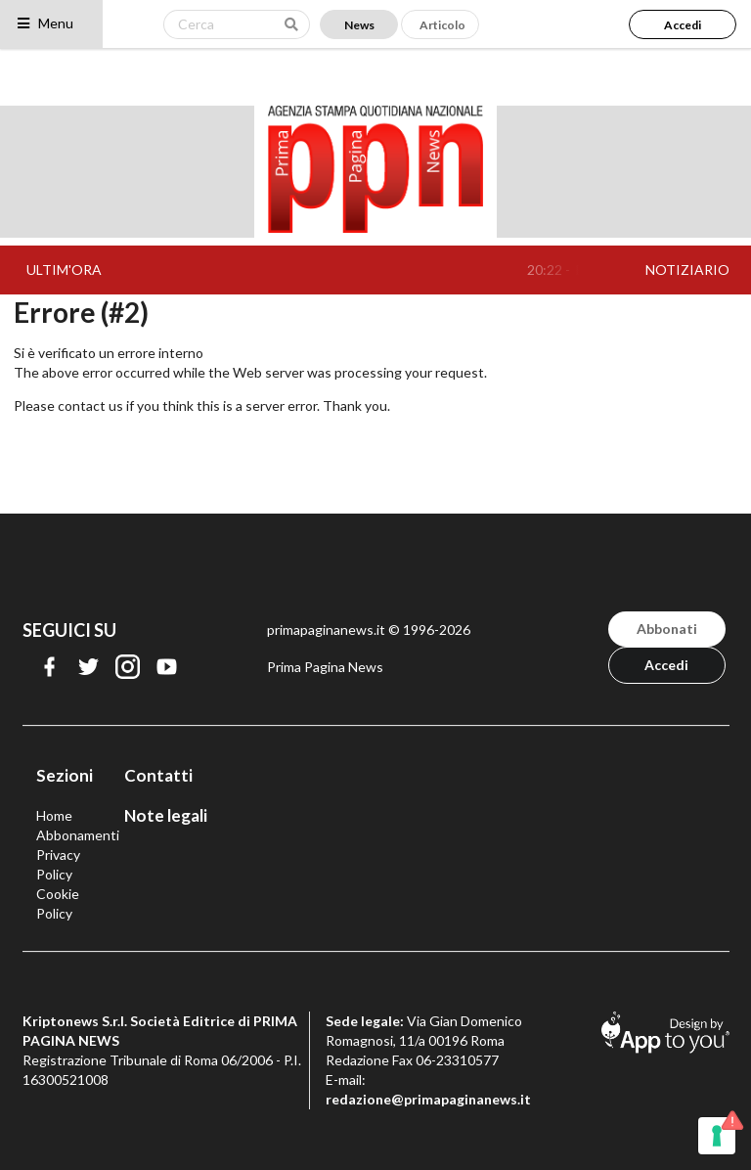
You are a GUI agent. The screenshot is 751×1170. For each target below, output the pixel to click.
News (359, 25)
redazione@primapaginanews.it (428, 1099)
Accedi (682, 25)
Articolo (442, 25)
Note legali (165, 815)
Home (54, 815)
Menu (44, 23)
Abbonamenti (77, 835)
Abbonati (667, 628)
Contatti (158, 775)
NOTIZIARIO (687, 269)
